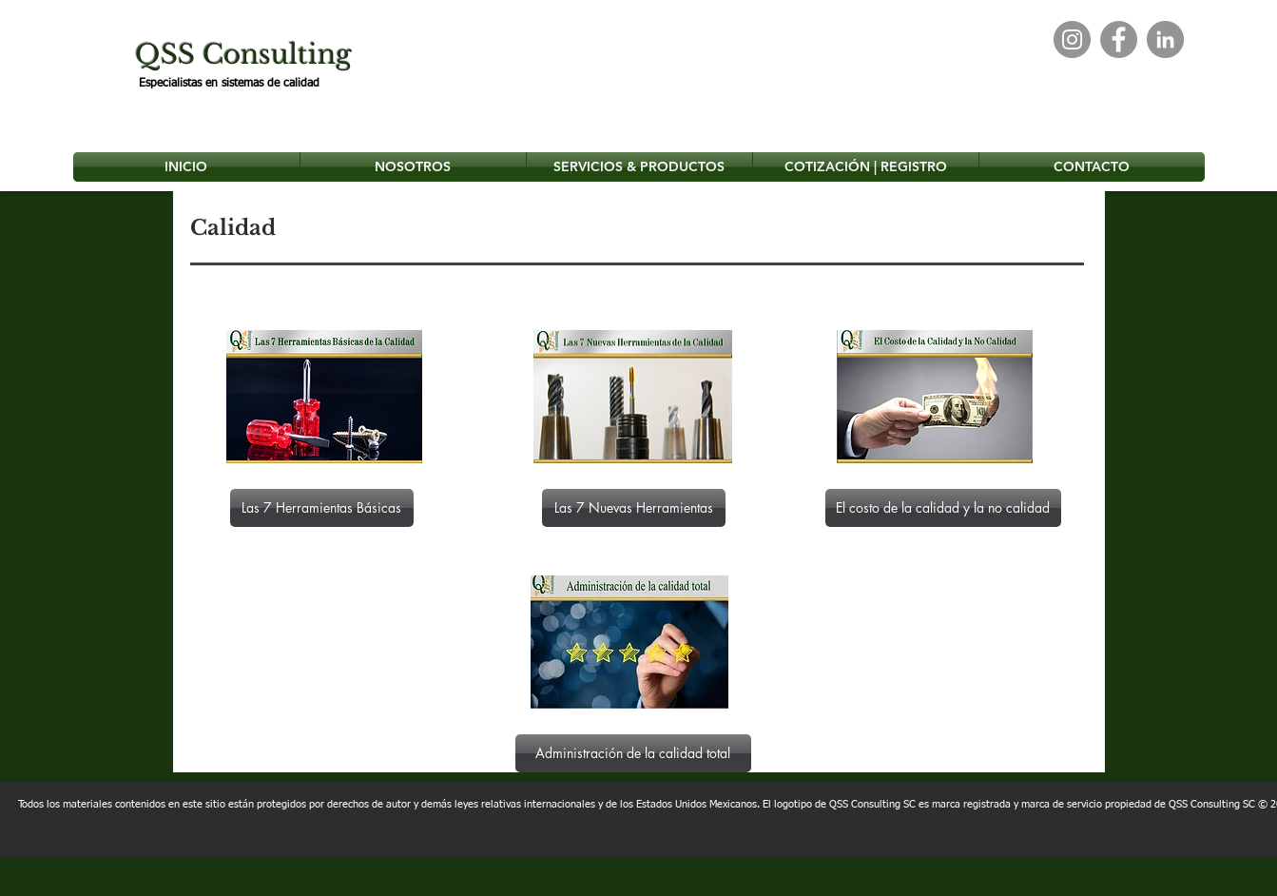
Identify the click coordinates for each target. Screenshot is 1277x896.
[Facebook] (1118, 39)
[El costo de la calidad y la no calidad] (943, 508)
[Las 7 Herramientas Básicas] (322, 508)
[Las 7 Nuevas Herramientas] (634, 508)
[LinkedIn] (1165, 39)
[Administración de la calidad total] (633, 753)
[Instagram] (1072, 39)
